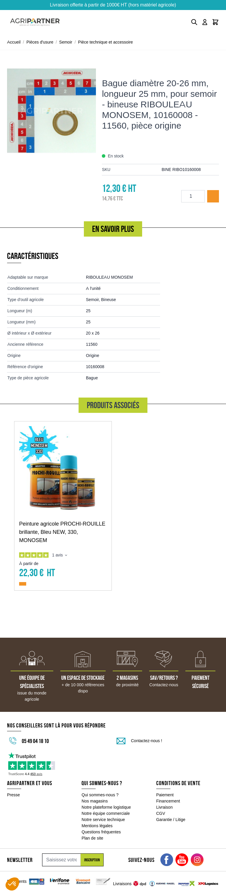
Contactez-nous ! (146, 740)
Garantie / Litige (170, 819)
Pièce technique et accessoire (105, 42)
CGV (160, 813)
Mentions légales (97, 825)
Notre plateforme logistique (106, 807)
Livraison (164, 807)
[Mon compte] (205, 22)
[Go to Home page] (35, 22)
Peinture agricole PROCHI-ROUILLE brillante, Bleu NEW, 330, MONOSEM (62, 532)
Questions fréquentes (101, 832)
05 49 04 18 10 (35, 741)
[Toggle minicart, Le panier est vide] (215, 22)
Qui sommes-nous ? (100, 794)
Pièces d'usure (40, 42)
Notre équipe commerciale (106, 813)
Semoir (65, 42)
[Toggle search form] (194, 22)
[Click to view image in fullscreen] (51, 110)
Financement (168, 801)
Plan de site (92, 838)
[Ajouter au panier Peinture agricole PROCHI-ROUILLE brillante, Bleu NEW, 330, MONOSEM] (22, 584)
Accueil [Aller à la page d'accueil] (14, 42)
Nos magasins (95, 801)
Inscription (92, 860)
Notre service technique (103, 819)
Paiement (165, 794)
